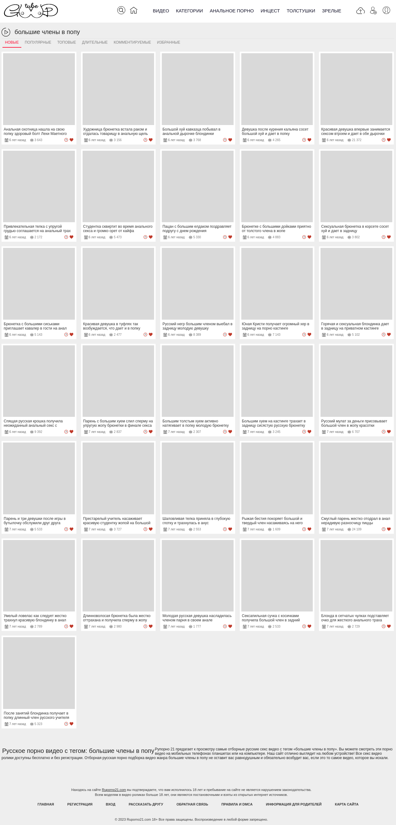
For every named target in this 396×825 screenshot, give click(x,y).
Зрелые (331, 10)
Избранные (168, 42)
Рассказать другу (146, 804)
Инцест (270, 10)
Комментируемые (132, 42)
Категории (189, 10)
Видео (161, 10)
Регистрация (80, 804)
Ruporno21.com (114, 790)
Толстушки (301, 10)
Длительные (95, 42)
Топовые (66, 42)
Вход (110, 804)
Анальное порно (232, 10)
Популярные (38, 42)
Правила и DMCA (237, 804)
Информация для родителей (294, 804)
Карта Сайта (346, 804)
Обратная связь (192, 804)
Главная (45, 804)
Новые (12, 42)
